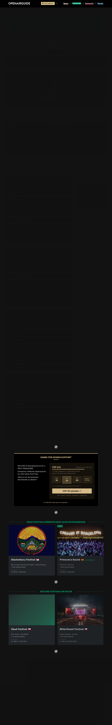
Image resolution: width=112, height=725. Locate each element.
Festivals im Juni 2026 (17, 681)
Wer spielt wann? (18, 28)
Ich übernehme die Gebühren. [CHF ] (66, 486)
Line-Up (14, 26)
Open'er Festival (36, 10)
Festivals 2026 (14, 676)
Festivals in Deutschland (18, 673)
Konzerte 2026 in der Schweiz (68, 686)
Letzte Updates (49, 26)
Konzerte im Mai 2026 (65, 678)
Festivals (18, 10)
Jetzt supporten (47, 3)
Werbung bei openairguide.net (20, 704)
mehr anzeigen (30, 146)
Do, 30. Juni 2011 (92, 187)
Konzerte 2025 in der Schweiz (68, 683)
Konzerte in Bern (63, 673)
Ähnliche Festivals (50, 28)
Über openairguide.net (17, 699)
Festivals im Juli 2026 (17, 683)
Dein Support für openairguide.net (22, 702)
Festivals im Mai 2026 (17, 678)
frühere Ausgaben (50, 10)
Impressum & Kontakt (17, 709)
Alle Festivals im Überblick (18, 688)
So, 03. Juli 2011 (92, 206)
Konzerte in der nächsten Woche (69, 676)
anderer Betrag (87, 479)
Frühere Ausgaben (72, 26)
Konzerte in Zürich (64, 671)
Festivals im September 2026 (20, 686)
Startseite (9, 10)
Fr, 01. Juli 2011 (92, 194)
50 (77, 480)
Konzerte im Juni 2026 (66, 681)
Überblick (36, 26)
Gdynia (81, 18)
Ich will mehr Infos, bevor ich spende (55, 502)
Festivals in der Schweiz (18, 671)
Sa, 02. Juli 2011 (92, 200)
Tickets (35, 28)
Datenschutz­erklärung (17, 707)
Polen (26, 10)
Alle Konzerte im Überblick (67, 688)
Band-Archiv (70, 28)
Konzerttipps (62, 669)
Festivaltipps (13, 669)
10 (56, 480)
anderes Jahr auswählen (56, 52)
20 (66, 480)
